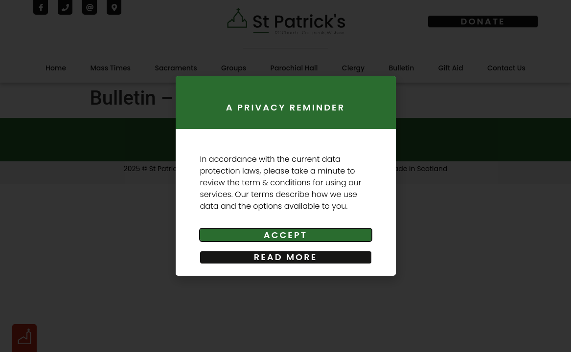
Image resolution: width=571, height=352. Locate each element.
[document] (285, 176)
